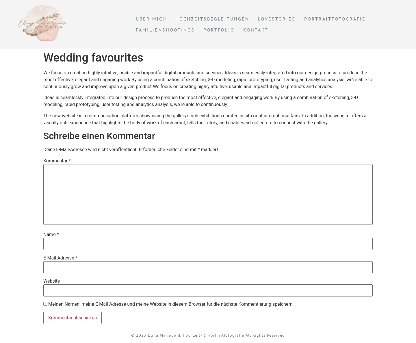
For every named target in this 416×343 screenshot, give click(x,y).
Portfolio (219, 30)
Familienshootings (165, 30)
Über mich (151, 19)
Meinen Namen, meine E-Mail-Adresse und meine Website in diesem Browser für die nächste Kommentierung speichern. (171, 304)
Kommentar (57, 161)
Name (51, 234)
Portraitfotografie (335, 19)
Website (51, 281)
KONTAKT (255, 30)
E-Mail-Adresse (60, 258)
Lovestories (277, 19)
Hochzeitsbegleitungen (212, 19)
